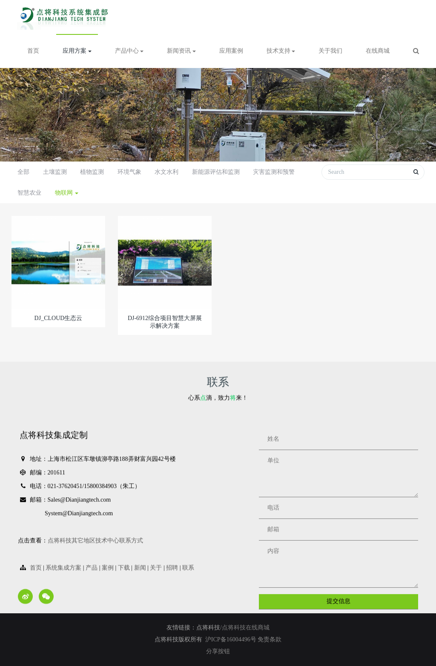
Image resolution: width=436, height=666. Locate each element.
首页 (33, 51)
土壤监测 (55, 172)
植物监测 (92, 172)
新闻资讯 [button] (181, 51)
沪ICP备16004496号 (231, 639)
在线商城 (378, 51)
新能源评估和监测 (216, 172)
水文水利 (166, 172)
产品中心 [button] (129, 51)
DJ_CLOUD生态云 (58, 318)
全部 (23, 172)
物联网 (67, 193)
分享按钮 (218, 651)
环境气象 (129, 172)
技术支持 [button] (281, 51)
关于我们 (330, 51)
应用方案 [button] (77, 51)
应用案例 (231, 51)
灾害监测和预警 (274, 172)
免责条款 (269, 639)
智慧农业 (29, 193)
